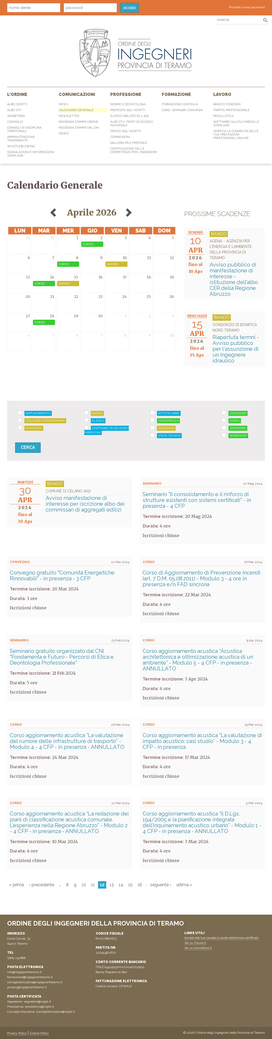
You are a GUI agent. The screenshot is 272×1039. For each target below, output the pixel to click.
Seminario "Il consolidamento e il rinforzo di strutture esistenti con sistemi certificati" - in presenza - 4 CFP (197, 500)
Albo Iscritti (17, 104)
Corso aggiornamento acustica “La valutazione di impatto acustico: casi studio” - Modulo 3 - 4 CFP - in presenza (202, 741)
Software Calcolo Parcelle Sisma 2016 (236, 123)
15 (130, 884)
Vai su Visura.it (195, 943)
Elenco (98, 421)
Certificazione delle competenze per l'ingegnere (133, 150)
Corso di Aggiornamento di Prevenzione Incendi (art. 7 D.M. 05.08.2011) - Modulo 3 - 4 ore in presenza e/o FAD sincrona (202, 578)
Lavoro (222, 94)
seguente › (160, 884)
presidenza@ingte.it (39, 1006)
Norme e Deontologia (128, 104)
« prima (16, 884)
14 (121, 884)
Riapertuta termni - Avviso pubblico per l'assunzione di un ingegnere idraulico (237, 343)
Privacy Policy (17, 1033)
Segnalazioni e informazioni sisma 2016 (30, 153)
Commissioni (120, 137)
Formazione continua (180, 104)
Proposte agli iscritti (127, 110)
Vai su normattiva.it (198, 948)
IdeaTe (64, 133)
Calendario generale (76, 110)
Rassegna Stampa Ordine (78, 122)
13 (111, 884)
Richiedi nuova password (247, 7)
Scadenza (166, 428)
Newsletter (69, 116)
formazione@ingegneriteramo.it (30, 977)
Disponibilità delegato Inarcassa (106, 430)
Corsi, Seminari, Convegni (182, 110)
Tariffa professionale (231, 110)
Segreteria (16, 116)
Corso (235, 421)
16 (140, 884)
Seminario (238, 428)
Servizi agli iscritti (125, 131)
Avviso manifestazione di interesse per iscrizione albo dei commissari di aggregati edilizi (87, 500)
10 (84, 884)
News (63, 104)
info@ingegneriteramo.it (24, 972)
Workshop (238, 435)
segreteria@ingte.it (37, 1001)
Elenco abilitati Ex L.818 (129, 116)
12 (102, 884)
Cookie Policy (39, 1033)
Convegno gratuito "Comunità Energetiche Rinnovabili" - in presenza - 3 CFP (62, 575)
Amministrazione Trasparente (21, 138)
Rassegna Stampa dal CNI (79, 127)
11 (93, 884)
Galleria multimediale (128, 143)
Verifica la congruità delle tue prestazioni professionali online (235, 134)
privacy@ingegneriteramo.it (27, 987)
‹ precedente (41, 884)
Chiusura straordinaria (45, 421)
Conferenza (168, 421)
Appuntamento (38, 413)
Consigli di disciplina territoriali (24, 129)
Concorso (34, 428)
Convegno (238, 413)
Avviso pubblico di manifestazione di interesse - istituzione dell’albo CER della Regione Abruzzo (236, 267)
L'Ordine (17, 94)
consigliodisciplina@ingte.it (55, 1011)
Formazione (176, 94)
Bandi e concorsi (227, 104)
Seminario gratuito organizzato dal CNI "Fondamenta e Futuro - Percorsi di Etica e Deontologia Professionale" (62, 657)
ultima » (184, 884)
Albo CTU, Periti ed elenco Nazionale (131, 123)
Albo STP (14, 110)
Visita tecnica (169, 435)
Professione (125, 94)
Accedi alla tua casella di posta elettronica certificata (221, 938)
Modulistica (223, 116)
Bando (97, 413)
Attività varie (168, 413)
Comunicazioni (77, 94)
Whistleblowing (21, 146)
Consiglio (15, 122)
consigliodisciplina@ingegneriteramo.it (34, 982)
